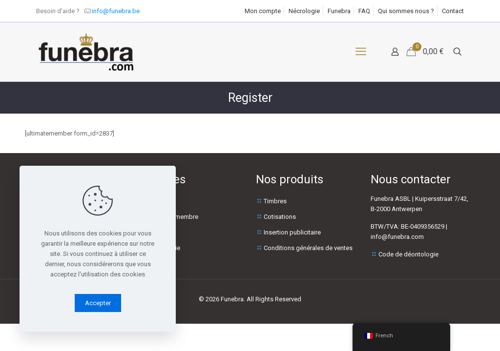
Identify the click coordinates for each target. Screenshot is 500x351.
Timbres (275, 201)
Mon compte (263, 11)
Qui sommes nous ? (406, 11)
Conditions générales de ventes (308, 248)
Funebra (339, 11)
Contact (453, 11)
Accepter (98, 303)
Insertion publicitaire (292, 232)
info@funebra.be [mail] (116, 11)
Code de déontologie (408, 254)
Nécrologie (304, 11)
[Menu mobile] (361, 51)
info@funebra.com (397, 236)
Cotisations (280, 216)
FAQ (364, 11)
